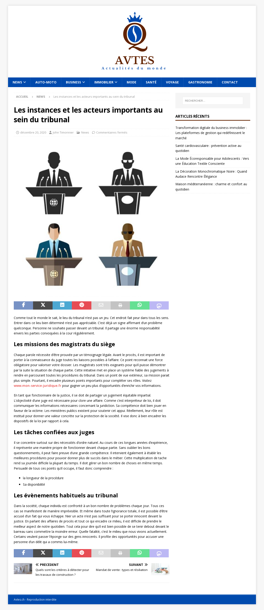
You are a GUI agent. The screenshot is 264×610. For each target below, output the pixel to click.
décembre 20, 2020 (33, 132)
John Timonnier (63, 132)
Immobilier (103, 82)
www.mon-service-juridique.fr (37, 385)
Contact (230, 82)
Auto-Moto (45, 82)
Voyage (172, 82)
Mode (131, 82)
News (17, 82)
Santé (151, 82)
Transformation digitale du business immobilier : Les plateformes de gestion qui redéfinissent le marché (211, 132)
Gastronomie (200, 82)
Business (73, 82)
